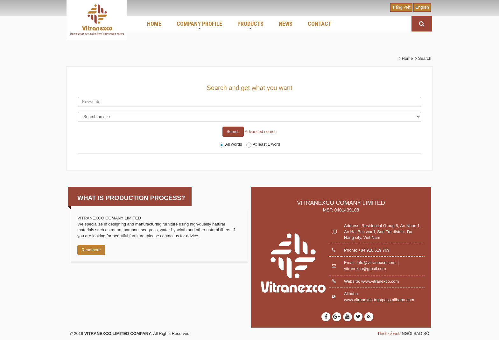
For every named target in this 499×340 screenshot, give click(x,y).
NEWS (285, 23)
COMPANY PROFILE (199, 25)
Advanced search (261, 131)
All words (230, 145)
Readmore (91, 249)
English (422, 7)
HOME (154, 23)
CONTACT (319, 23)
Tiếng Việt (401, 7)
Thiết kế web (389, 333)
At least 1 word (263, 145)
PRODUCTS (250, 25)
